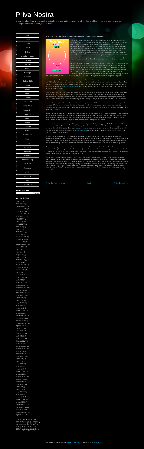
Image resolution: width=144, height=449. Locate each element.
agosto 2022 (20, 295)
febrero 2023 (20, 285)
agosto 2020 (20, 356)
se (22, 424)
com (17, 419)
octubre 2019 (20, 379)
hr (21, 428)
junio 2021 (19, 331)
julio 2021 (19, 328)
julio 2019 (19, 387)
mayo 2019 (20, 392)
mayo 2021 (20, 333)
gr (31, 421)
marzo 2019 (20, 397)
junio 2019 (19, 389)
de (32, 423)
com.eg (26, 430)
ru (36, 423)
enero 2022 (20, 313)
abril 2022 (19, 305)
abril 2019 (19, 394)
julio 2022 (19, 298)
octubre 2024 (20, 242)
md (25, 424)
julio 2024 (19, 249)
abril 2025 (19, 227)
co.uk (18, 428)
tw (20, 426)
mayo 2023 (20, 277)
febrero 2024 (20, 260)
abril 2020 (19, 366)
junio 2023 (19, 275)
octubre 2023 (20, 270)
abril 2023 (19, 280)
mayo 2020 (20, 364)
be (29, 423)
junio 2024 (19, 252)
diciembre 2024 (21, 237)
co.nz (32, 430)
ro (36, 419)
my (28, 424)
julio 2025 (19, 219)
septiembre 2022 (21, 293)
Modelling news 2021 (80, 130)
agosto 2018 (20, 415)
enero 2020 (20, 374)
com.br (24, 423)
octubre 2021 (20, 321)
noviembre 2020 (21, 348)
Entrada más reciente (55, 183)
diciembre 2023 (21, 265)
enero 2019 (20, 402)
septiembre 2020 (21, 354)
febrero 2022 (20, 310)
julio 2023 (19, 272)
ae (17, 426)
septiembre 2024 (21, 244)
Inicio (89, 183)
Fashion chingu (63, 151)
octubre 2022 (20, 290)
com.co (26, 428)
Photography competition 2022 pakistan (103, 107)
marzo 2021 (20, 338)
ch (35, 426)
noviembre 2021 (21, 318)
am (23, 426)
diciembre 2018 (21, 404)
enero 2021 (20, 343)
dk (28, 421)
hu (33, 428)
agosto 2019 (20, 384)
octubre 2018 (20, 409)
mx (34, 424)
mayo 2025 (20, 224)
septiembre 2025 (21, 214)
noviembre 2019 (21, 376)
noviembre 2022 (21, 288)
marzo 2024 (20, 257)
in (30, 428)
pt (23, 421)
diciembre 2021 (21, 315)
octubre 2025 (20, 211)
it (35, 428)
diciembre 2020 (21, 346)
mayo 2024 (20, 255)
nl (25, 426)
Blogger (96, 442)
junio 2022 (19, 300)
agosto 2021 (20, 326)
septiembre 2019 (21, 382)
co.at (36, 421)
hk (38, 430)
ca (31, 424)
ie (20, 419)
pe (36, 430)
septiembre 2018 (21, 412)
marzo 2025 (20, 229)
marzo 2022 (20, 308)
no (37, 424)
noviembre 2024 (21, 239)
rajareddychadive (73, 442)
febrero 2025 (20, 232)
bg (29, 419)
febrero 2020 (20, 371)
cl (31, 419)
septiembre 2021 (21, 323)
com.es (18, 421)
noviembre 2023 (21, 267)
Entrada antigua (121, 183)
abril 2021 (19, 336)
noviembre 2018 (21, 407)
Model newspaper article (70, 86)
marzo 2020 (20, 369)
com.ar (25, 419)
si (19, 424)
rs (22, 430)
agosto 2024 (20, 247)
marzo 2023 (20, 282)
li (17, 424)
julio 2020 (19, 359)
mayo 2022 (20, 303)
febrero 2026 (20, 204)
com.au (18, 423)
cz (25, 421)
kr (34, 419)
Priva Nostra (35, 14)
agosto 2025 (20, 216)
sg (31, 426)
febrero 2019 (20, 399)
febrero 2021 (20, 341)
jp (28, 426)
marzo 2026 (20, 201)
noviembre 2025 (21, 209)
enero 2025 (20, 234)
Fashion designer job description (85, 65)
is (33, 421)
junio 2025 (19, 221)
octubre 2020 (20, 351)
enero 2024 (20, 262)
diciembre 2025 (21, 206)
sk (39, 423)
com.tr (18, 430)
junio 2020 (19, 361)
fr (34, 423)
